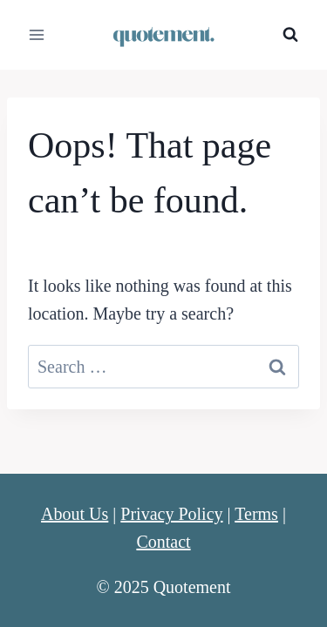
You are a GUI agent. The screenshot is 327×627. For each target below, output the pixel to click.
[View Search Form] (290, 35)
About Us (74, 513)
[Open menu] (37, 34)
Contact (163, 541)
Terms (256, 513)
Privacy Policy (171, 513)
